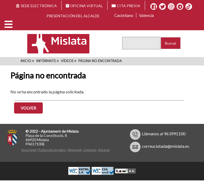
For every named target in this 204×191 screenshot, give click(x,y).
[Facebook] (153, 7)
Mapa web (74, 150)
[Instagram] (171, 7)
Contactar (90, 150)
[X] (162, 7)
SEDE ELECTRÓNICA (36, 5)
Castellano (123, 15)
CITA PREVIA (126, 5)
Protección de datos (52, 150)
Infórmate (46, 61)
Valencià (146, 15)
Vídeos (67, 61)
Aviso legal (28, 150)
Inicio (25, 61)
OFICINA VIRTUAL (84, 5)
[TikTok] (188, 7)
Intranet (104, 150)
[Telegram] (180, 7)
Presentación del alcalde (73, 16)
